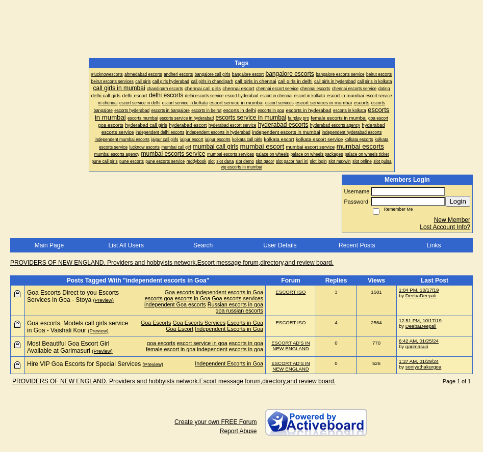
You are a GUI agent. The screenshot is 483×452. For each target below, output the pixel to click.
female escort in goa (170, 349)
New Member (452, 219)
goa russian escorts (239, 310)
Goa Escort (179, 329)
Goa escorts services (237, 298)
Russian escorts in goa (235, 304)
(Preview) (103, 300)
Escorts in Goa (245, 323)
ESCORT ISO (291, 292)
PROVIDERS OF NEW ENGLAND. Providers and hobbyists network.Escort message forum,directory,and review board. (172, 262)
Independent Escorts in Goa (229, 329)
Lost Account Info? (445, 227)
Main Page (49, 245)
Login (457, 201)
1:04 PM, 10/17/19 (419, 290)
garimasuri (416, 346)
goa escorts (161, 343)
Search (203, 245)
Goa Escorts (156, 323)
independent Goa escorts (175, 304)
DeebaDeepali (421, 295)
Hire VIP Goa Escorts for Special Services (84, 364)
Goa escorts (179, 292)
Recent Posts (357, 245)
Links (434, 245)
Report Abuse (238, 431)
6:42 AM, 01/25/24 (419, 341)
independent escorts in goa (230, 349)
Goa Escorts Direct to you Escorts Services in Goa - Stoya (73, 296)
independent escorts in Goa (229, 292)
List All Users (126, 245)
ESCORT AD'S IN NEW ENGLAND (290, 345)
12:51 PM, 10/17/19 (420, 320)
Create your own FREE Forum (215, 422)
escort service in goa (202, 343)
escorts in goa (246, 343)
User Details (279, 245)
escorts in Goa (193, 298)
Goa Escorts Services (198, 323)
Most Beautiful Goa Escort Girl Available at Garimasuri (68, 347)
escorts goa (159, 298)
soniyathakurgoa (423, 367)
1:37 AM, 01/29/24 (419, 361)
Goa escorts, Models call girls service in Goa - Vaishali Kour (77, 327)
